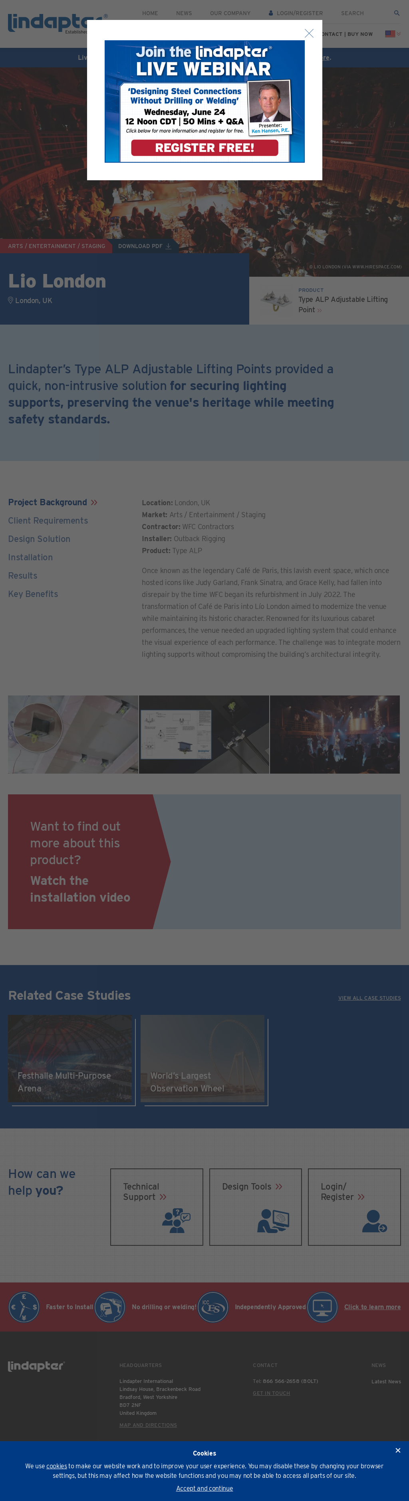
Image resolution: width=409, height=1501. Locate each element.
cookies (56, 1466)
